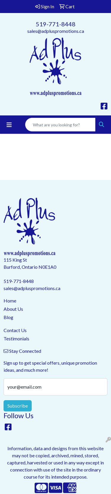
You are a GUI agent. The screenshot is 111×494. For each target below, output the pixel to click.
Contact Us (15, 330)
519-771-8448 (55, 24)
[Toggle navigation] (9, 124)
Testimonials (16, 338)
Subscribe (17, 405)
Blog (8, 317)
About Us (13, 309)
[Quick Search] (60, 124)
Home (10, 300)
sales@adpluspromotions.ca (55, 31)
